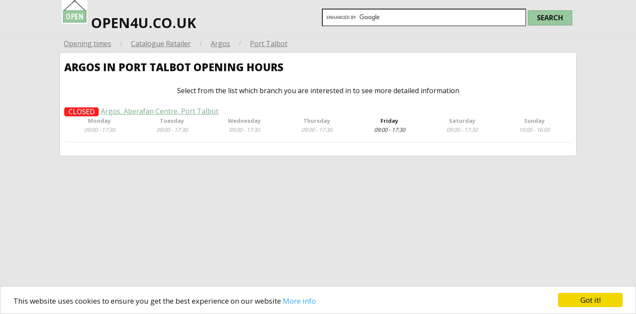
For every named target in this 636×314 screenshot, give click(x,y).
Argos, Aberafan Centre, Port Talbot (159, 114)
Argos (220, 43)
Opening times (87, 43)
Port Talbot (268, 43)
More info (299, 301)
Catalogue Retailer (161, 43)
